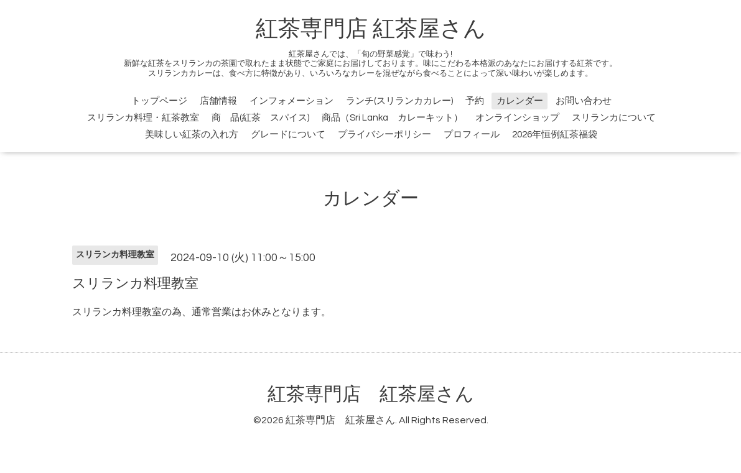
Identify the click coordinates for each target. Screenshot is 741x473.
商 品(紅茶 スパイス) (260, 117)
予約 (474, 101)
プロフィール (472, 134)
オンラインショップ (517, 117)
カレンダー (519, 101)
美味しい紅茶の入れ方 (191, 134)
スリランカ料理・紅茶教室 (143, 117)
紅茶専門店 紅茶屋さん (371, 29)
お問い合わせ (584, 101)
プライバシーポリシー (384, 134)
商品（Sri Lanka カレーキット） (392, 117)
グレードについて (288, 134)
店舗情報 (218, 101)
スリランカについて (614, 117)
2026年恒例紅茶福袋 (554, 134)
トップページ (159, 101)
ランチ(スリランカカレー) (399, 101)
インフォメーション (291, 101)
